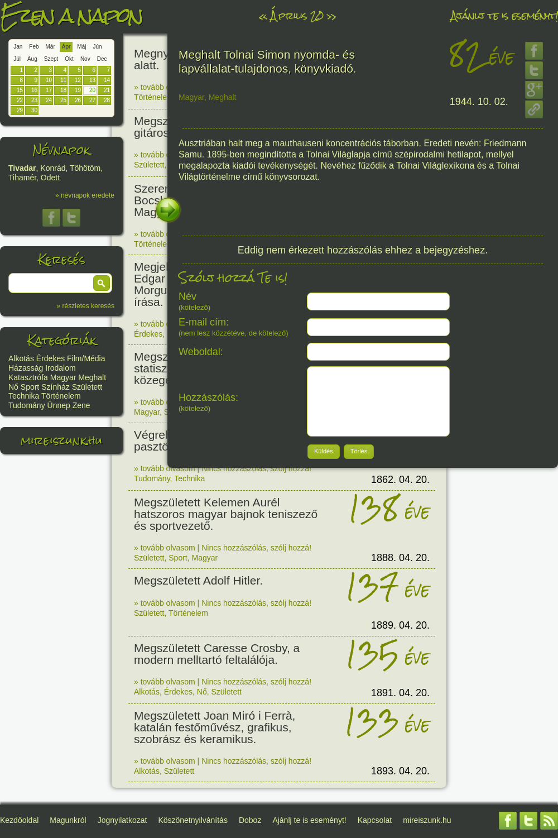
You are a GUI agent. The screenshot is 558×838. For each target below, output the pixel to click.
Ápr (66, 47)
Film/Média (86, 358)
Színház (55, 386)
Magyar (63, 377)
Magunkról (68, 820)
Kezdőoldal (19, 820)
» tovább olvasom (164, 87)
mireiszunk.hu (61, 440)
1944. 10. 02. (479, 101)
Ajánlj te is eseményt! (504, 15)
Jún (97, 47)
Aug (32, 59)
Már (50, 47)
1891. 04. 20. (400, 692)
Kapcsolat (375, 820)
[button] (101, 283)
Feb (34, 47)
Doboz (250, 820)
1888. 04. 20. (400, 557)
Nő (13, 386)
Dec (102, 59)
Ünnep (58, 405)
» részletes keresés (85, 306)
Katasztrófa (28, 377)
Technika (23, 395)
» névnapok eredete (84, 195)
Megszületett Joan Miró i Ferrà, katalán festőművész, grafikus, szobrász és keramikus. (214, 727)
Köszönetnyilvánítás (193, 820)
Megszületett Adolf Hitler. (198, 580)
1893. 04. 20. (400, 771)
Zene (81, 405)
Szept (51, 59)
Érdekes (50, 358)
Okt (69, 59)
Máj (81, 47)
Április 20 (297, 15)
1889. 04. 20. (400, 625)
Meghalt (92, 377)
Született (87, 386)
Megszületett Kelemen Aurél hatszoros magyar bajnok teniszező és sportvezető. (226, 513)
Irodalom (60, 367)
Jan (17, 47)
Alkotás (21, 358)
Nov (85, 59)
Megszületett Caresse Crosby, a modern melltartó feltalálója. (217, 653)
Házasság (25, 367)
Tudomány (26, 405)
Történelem (61, 395)
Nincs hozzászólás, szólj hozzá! (256, 468)
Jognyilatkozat (122, 820)
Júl (17, 59)
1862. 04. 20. (400, 479)
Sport (30, 386)
